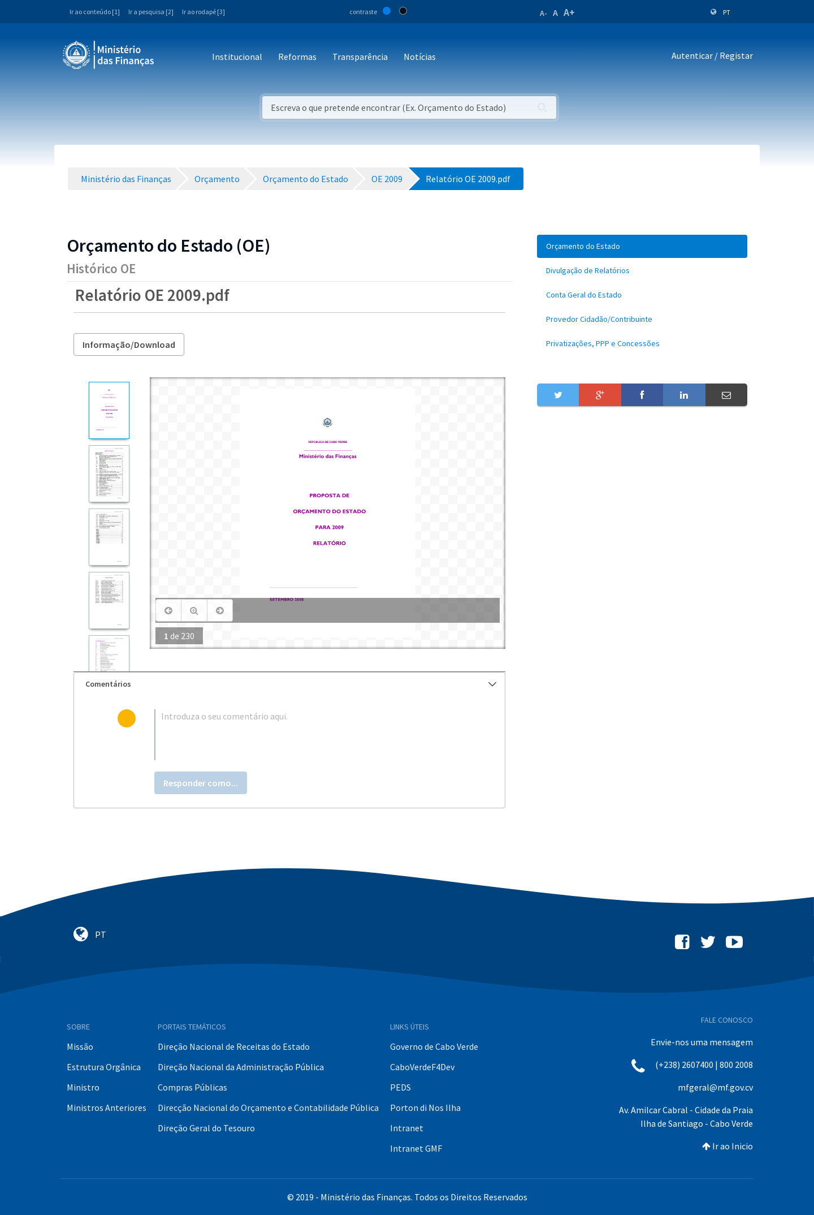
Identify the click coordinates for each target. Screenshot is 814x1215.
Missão (80, 1046)
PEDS (400, 1087)
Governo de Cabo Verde (434, 1046)
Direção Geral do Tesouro (206, 1128)
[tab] (289, 684)
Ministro (83, 1087)
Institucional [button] (237, 56)
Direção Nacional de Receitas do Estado (234, 1046)
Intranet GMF (416, 1148)
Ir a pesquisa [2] (151, 11)
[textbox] (307, 734)
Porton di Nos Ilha (425, 1107)
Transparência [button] (360, 56)
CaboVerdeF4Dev (422, 1066)
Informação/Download (129, 344)
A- (543, 13)
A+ (569, 12)
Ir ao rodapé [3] (203, 11)
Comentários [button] (290, 684)
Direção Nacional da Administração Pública (241, 1066)
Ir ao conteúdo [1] (95, 11)
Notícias (420, 56)
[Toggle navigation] (172, 57)
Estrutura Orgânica (104, 1066)
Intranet (406, 1128)
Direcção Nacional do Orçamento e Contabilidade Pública (268, 1107)
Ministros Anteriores (106, 1107)
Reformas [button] (297, 56)
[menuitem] (642, 246)
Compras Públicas (192, 1087)
